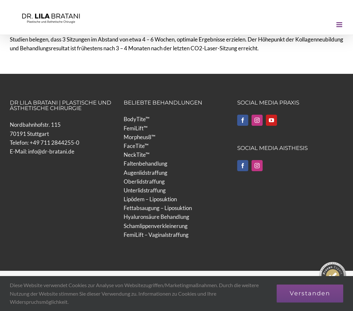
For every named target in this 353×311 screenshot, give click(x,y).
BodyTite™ (136, 119)
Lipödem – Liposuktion (150, 199)
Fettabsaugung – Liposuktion (158, 208)
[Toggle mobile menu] (339, 24)
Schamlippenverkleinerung (156, 225)
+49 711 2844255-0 (54, 142)
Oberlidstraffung (144, 181)
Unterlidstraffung (145, 190)
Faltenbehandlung (145, 163)
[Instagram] (257, 120)
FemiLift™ (135, 128)
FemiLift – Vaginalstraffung (156, 234)
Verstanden (310, 293)
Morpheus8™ (139, 137)
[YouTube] (271, 120)
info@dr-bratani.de (51, 151)
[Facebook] (242, 120)
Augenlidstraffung (145, 172)
